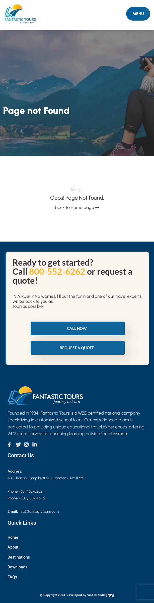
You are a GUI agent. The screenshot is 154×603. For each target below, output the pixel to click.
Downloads (17, 567)
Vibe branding (100, 595)
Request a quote (77, 347)
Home (13, 537)
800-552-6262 (57, 271)
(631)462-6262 (30, 491)
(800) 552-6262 (32, 498)
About (13, 547)
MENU (138, 13)
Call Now (77, 328)
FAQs (12, 577)
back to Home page (77, 207)
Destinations (19, 557)
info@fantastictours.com (39, 511)
